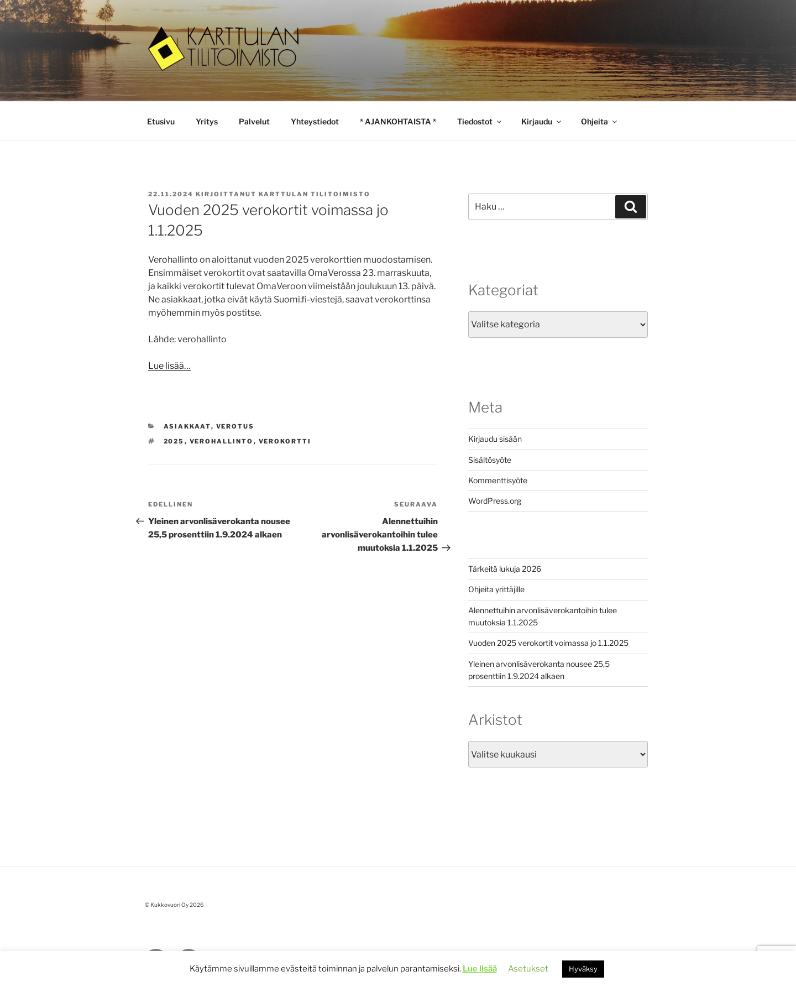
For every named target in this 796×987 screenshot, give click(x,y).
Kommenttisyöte (497, 480)
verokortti (285, 441)
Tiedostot (480, 121)
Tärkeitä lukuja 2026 (504, 568)
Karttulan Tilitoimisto (314, 194)
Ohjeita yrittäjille (496, 589)
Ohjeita (600, 121)
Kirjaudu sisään (495, 438)
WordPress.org (494, 500)
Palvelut (254, 121)
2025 (174, 441)
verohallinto (222, 441)
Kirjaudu (542, 121)
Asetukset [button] (528, 969)
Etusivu (161, 121)
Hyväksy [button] (583, 968)
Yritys (207, 121)
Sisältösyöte (489, 459)
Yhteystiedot (315, 121)
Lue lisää (480, 969)
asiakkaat (187, 426)
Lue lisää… (169, 366)
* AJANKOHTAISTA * (398, 121)
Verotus (235, 426)
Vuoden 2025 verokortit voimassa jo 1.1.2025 (548, 642)
